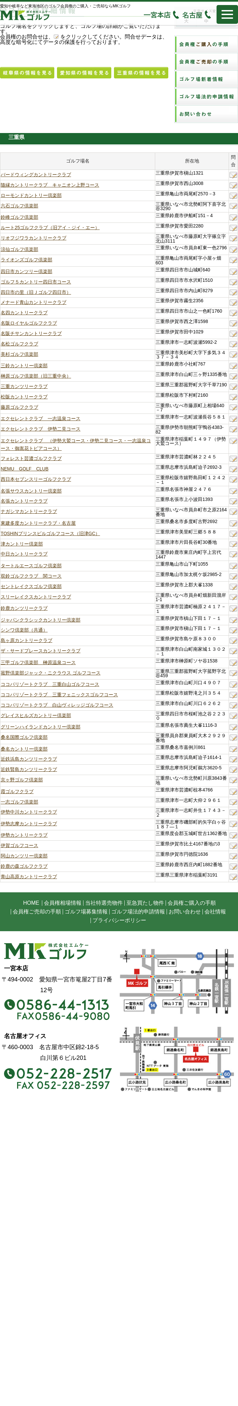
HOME (31, 903)
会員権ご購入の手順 (192, 903)
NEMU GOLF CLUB (25, 468)
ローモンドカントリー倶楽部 (31, 195)
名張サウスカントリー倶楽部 (31, 491)
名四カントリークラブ (24, 312)
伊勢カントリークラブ (24, 835)
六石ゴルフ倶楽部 (19, 205)
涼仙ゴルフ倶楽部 (19, 249)
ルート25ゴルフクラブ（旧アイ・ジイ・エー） (50, 227)
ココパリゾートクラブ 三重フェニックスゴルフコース (59, 694)
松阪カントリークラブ (24, 396)
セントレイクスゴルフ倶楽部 (31, 586)
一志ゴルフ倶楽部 (19, 802)
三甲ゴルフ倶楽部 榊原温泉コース (38, 662)
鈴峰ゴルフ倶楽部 (19, 217)
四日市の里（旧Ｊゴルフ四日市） (36, 292)
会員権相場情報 (62, 903)
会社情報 (215, 911)
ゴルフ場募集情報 (86, 911)
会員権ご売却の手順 (37, 911)
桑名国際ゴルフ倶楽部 (24, 737)
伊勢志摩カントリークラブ (29, 823)
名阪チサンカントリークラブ (31, 333)
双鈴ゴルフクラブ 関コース (31, 576)
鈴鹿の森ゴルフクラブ (24, 866)
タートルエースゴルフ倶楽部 (31, 565)
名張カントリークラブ (24, 501)
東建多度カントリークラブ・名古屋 (38, 523)
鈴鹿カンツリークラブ (24, 608)
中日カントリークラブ (24, 554)
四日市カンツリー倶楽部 (26, 271)
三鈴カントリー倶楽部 (24, 365)
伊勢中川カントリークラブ (29, 812)
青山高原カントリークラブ (29, 876)
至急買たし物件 (145, 903)
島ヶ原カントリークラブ (26, 640)
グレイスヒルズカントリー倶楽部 (36, 715)
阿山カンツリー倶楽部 (24, 855)
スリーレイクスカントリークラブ (36, 596)
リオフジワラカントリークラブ (33, 238)
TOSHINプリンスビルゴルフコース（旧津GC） (50, 533)
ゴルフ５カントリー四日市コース (36, 281)
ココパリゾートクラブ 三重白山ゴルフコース (50, 684)
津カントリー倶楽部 (22, 544)
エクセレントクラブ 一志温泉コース (40, 418)
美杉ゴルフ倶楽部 (19, 354)
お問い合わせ (185, 911)
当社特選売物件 (104, 903)
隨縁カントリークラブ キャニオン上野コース (50, 185)
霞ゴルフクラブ (17, 791)
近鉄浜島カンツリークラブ (29, 759)
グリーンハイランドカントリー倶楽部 (40, 726)
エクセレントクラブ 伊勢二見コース (40, 429)
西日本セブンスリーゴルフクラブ (36, 479)
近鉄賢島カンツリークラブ (29, 769)
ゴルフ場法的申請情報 (138, 911)
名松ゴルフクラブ (19, 343)
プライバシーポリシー (119, 920)
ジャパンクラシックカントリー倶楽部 (40, 620)
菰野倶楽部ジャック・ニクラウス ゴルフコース (51, 673)
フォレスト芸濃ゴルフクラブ (31, 458)
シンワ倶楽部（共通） (24, 630)
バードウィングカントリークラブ (36, 174)
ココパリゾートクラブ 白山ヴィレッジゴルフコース (57, 705)
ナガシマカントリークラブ (29, 511)
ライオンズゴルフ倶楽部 (26, 259)
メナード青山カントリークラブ (33, 302)
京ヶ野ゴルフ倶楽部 (22, 779)
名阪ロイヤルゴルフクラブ (29, 323)
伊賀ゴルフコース (19, 845)
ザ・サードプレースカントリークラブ (40, 650)
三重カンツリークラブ (24, 386)
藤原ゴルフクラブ (19, 407)
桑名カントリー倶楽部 (24, 749)
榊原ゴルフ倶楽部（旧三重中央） (36, 376)
